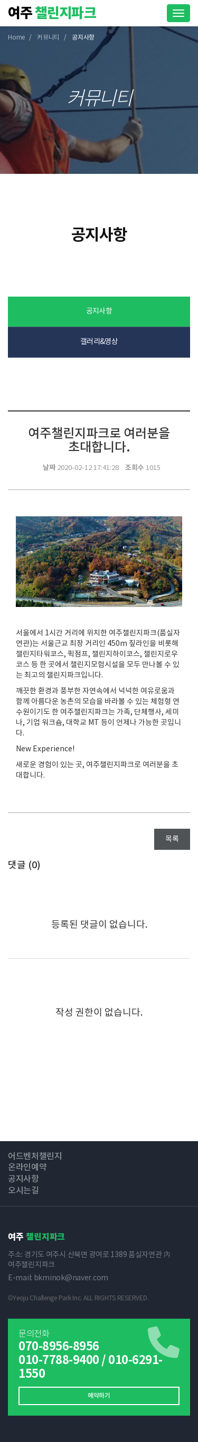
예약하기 (99, 1395)
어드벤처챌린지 (35, 1156)
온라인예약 (27, 1167)
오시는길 (23, 1190)
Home (16, 37)
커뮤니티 (48, 37)
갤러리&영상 (99, 342)
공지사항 (99, 311)
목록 (172, 839)
